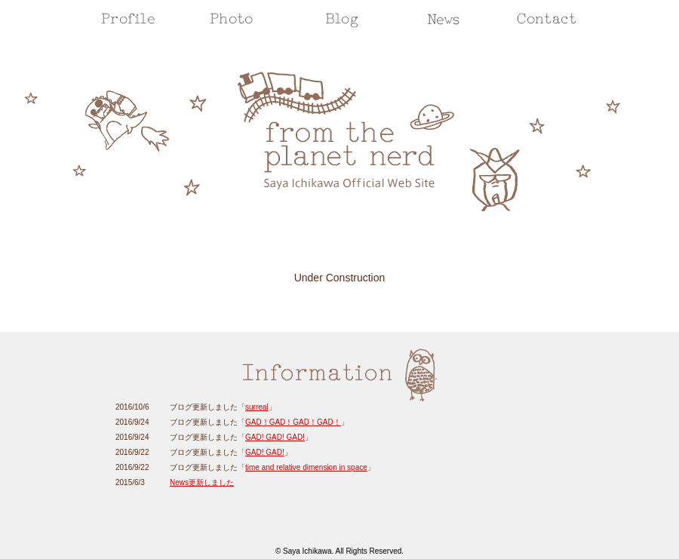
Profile (128, 18)
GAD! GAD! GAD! (275, 437)
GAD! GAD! (264, 452)
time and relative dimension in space (306, 467)
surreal (257, 407)
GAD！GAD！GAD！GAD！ (293, 422)
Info (443, 18)
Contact (547, 18)
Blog (342, 18)
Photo (231, 18)
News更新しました (202, 482)
